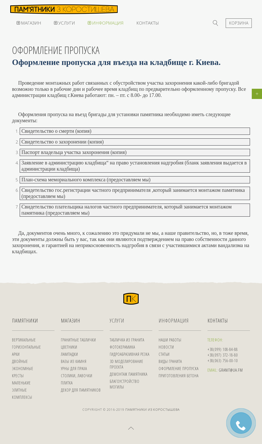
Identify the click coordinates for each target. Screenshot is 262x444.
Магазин (29, 23)
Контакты (147, 23)
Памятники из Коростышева (152, 409)
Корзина (238, 23)
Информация (106, 23)
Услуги (64, 23)
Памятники (25, 320)
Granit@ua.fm (231, 370)
